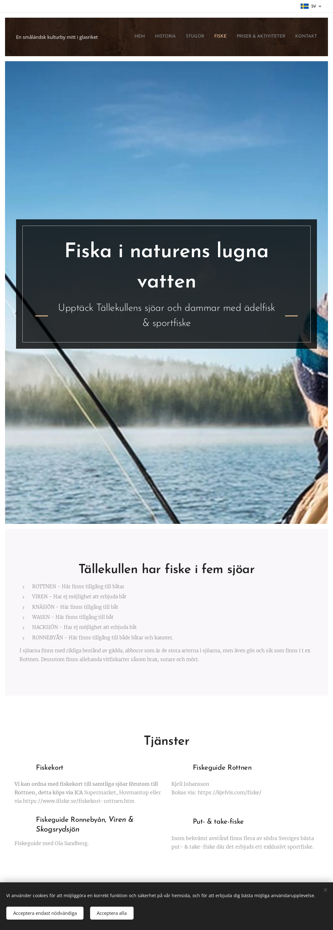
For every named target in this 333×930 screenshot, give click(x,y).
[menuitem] (268, 37)
